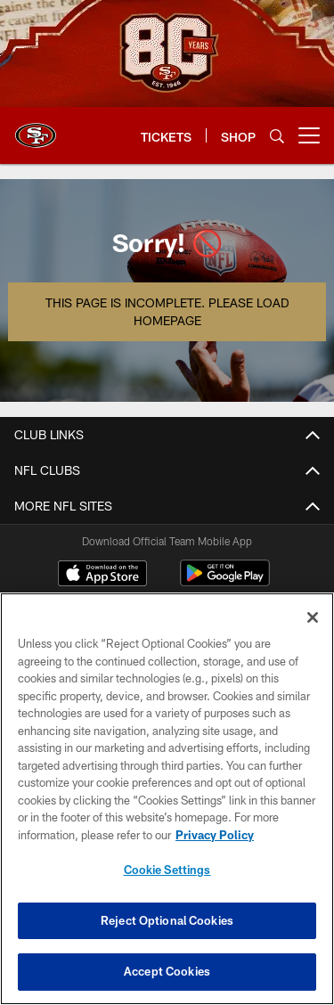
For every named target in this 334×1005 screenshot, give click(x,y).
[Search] (277, 136)
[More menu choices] (309, 135)
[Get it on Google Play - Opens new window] (224, 582)
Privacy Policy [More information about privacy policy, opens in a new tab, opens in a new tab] (214, 835)
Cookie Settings (167, 869)
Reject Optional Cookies (167, 920)
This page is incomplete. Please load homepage (167, 311)
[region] (167, 798)
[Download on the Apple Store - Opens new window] (102, 575)
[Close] (312, 617)
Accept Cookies (167, 971)
